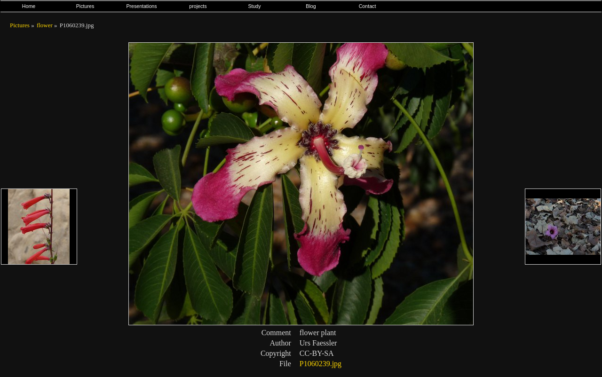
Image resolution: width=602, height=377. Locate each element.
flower (45, 25)
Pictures (85, 6)
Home (28, 6)
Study (254, 6)
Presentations (141, 6)
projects (197, 6)
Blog (311, 6)
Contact (367, 6)
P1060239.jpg (320, 364)
